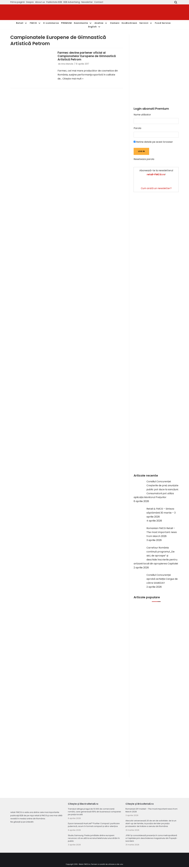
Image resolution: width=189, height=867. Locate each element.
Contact (98, 2)
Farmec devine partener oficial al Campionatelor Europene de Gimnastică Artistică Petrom (87, 56)
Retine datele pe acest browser (153, 142)
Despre (30, 2)
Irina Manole (67, 63)
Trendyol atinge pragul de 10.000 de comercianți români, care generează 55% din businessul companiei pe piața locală (94, 812)
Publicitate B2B (54, 2)
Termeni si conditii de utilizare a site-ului (107, 864)
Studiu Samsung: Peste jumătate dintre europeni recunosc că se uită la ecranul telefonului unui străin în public (94, 838)
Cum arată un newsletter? (156, 188)
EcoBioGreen (129, 23)
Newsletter (87, 2)
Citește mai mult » (72, 78)
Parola (137, 128)
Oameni (114, 23)
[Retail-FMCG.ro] (32, 12)
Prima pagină (17, 2)
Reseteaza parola (144, 159)
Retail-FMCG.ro (84, 864)
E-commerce (51, 23)
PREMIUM (66, 23)
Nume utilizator (142, 114)
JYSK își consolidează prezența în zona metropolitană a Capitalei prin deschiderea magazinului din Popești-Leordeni (151, 838)
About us (40, 2)
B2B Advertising (71, 2)
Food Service (163, 23)
